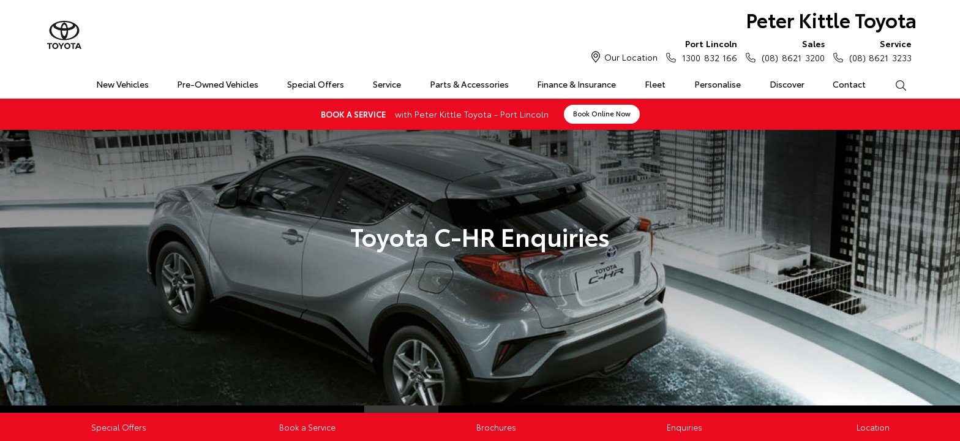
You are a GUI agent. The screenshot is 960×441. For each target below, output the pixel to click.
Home (53, 81)
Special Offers (315, 84)
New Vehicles (122, 84)
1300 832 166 (707, 50)
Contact (849, 84)
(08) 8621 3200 (790, 50)
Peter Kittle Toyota (831, 19)
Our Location (631, 57)
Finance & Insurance (576, 84)
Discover (787, 84)
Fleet (655, 84)
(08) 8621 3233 (878, 50)
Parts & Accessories (469, 84)
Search (893, 84)
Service (387, 84)
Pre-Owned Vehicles (217, 84)
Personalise (717, 84)
